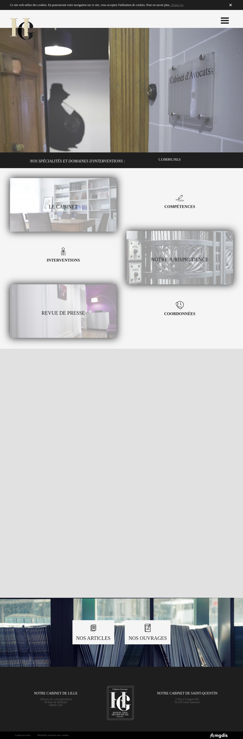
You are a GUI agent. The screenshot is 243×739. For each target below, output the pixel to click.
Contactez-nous (22, 735)
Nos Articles (93, 632)
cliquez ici (177, 5)
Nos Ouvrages (147, 632)
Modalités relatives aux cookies (53, 735)
